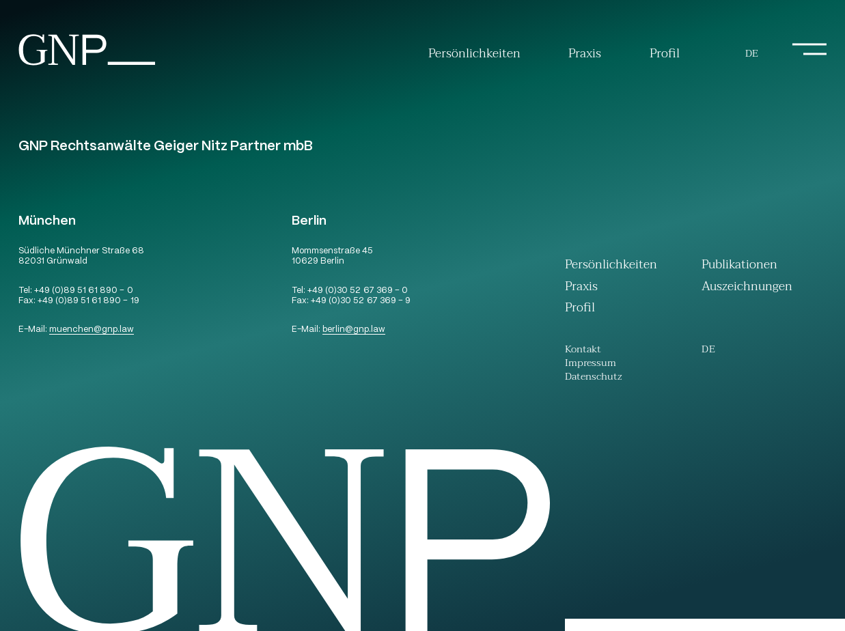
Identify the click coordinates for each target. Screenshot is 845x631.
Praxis (584, 53)
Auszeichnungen (747, 287)
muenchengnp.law (91, 330)
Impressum (590, 365)
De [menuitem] (751, 53)
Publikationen (739, 266)
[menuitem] (751, 54)
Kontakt (583, 351)
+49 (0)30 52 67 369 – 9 (360, 301)
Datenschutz (593, 378)
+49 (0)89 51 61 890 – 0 (83, 291)
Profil (665, 53)
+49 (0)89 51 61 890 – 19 (88, 301)
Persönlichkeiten (474, 53)
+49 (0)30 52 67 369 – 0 (357, 291)
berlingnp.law (353, 330)
